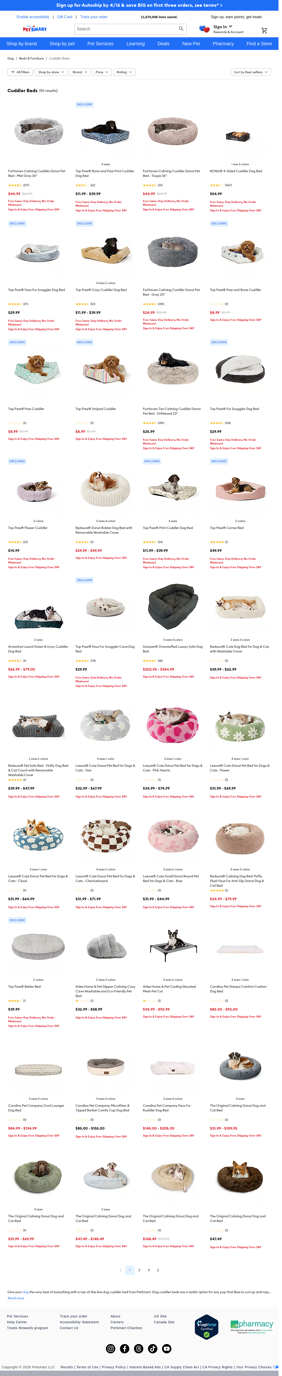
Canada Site (164, 1322)
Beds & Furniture (31, 58)
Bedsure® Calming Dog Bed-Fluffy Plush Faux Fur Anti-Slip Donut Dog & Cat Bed (237, 881)
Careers (117, 1322)
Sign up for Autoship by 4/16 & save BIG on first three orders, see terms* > (139, 5)
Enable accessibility (33, 17)
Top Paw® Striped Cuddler (96, 409)
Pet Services (17, 1316)
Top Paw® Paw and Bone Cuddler (235, 290)
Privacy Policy (114, 1367)
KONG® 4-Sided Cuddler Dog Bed (236, 171)
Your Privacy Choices (257, 1367)
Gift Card (64, 17)
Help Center (17, 1322)
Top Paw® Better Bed (24, 986)
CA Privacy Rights (217, 1367)
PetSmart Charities (126, 1328)
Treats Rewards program (27, 1328)
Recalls (67, 1367)
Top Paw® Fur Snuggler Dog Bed (234, 409)
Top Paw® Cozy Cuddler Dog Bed (101, 290)
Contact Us (69, 1328)
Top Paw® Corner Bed (227, 528)
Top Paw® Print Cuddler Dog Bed (168, 528)
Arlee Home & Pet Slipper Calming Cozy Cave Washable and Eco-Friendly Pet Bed (105, 991)
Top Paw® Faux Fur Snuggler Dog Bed (36, 290)
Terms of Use (87, 1367)
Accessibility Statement (79, 1322)
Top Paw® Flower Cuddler (27, 528)
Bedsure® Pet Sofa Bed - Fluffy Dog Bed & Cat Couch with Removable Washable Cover (38, 770)
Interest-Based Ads (145, 1367)
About (115, 1316)
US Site (160, 1316)
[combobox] (130, 28)
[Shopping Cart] (269, 31)
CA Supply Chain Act (181, 1367)
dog (26, 1292)
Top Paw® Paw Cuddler (26, 409)
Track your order (94, 17)
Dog (10, 58)
